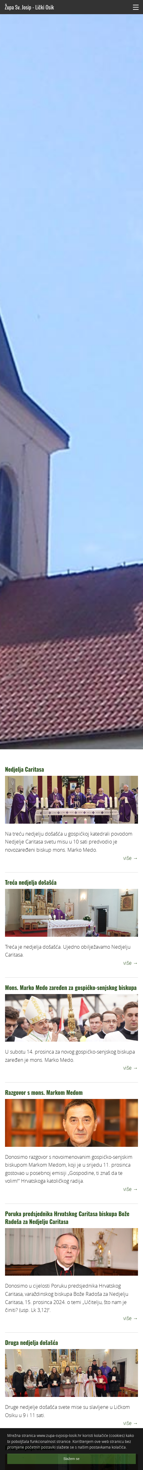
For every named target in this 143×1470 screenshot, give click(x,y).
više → (130, 858)
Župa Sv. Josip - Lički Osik (29, 7)
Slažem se (71, 1459)
